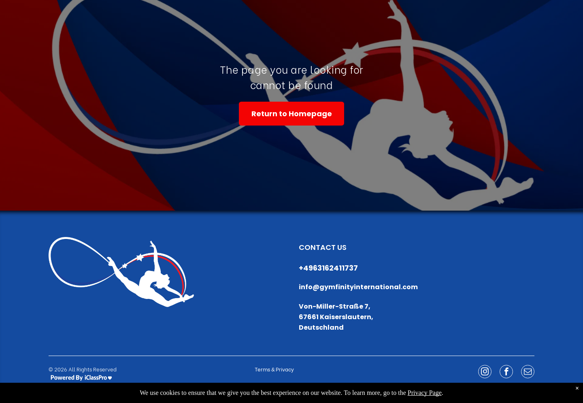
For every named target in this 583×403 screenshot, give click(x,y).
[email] (527, 372)
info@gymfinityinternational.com (358, 287)
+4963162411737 (328, 268)
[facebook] (506, 372)
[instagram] (485, 372)
